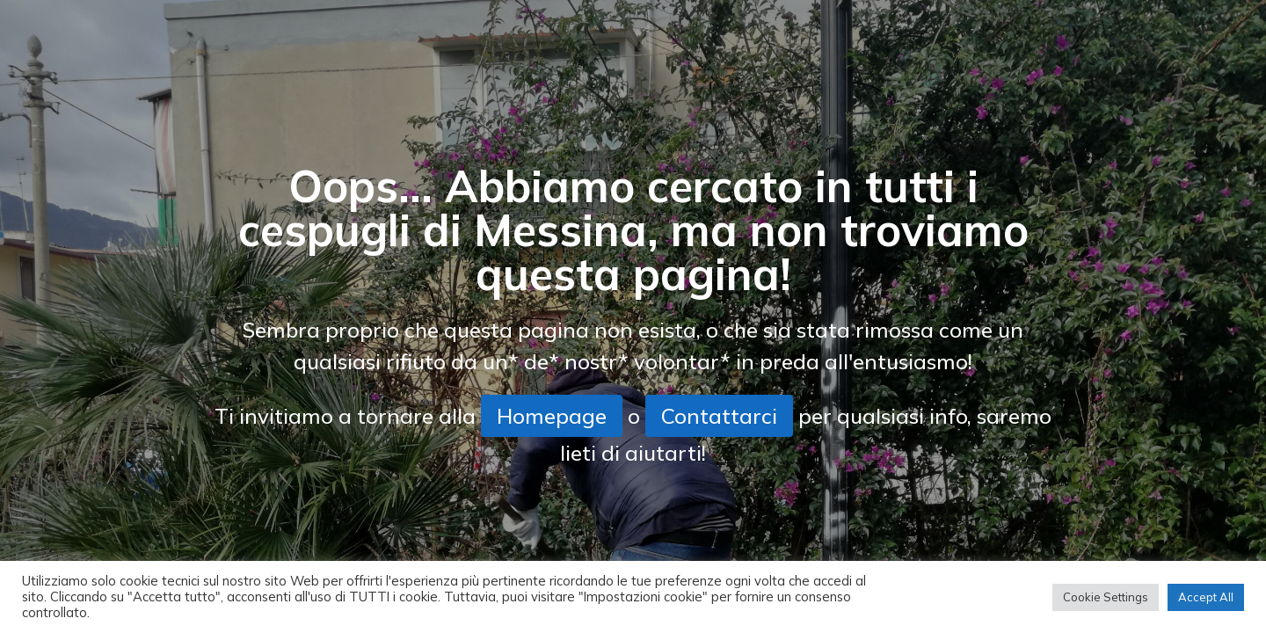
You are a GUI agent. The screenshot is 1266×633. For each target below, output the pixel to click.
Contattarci (719, 416)
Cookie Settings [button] (1105, 597)
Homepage (552, 416)
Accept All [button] (1205, 597)
